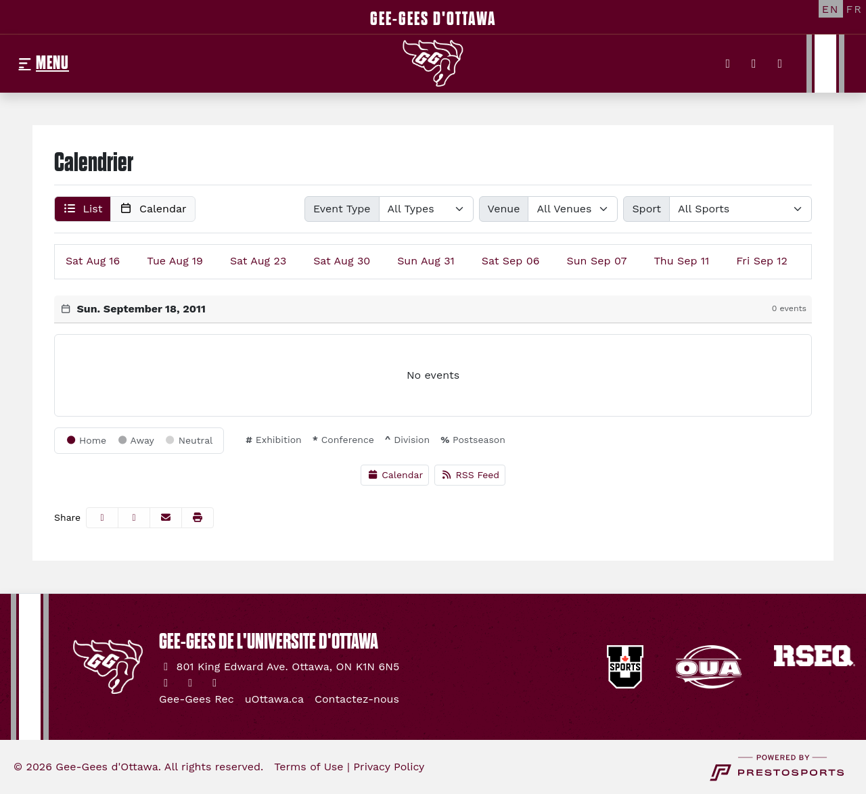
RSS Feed (469, 474)
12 (762, 260)
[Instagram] (754, 63)
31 (426, 260)
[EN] (831, 9)
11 (682, 260)
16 (93, 260)
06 (511, 260)
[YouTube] (780, 63)
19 (175, 260)
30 (341, 260)
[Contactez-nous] (357, 699)
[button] (82, 209)
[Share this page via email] (166, 517)
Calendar (395, 474)
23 (258, 260)
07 (596, 260)
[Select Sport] (740, 209)
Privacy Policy (388, 766)
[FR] (854, 9)
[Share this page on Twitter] (134, 517)
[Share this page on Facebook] (102, 517)
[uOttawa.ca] (274, 699)
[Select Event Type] (426, 209)
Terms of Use (308, 766)
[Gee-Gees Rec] (196, 699)
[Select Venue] (573, 209)
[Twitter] (728, 63)
